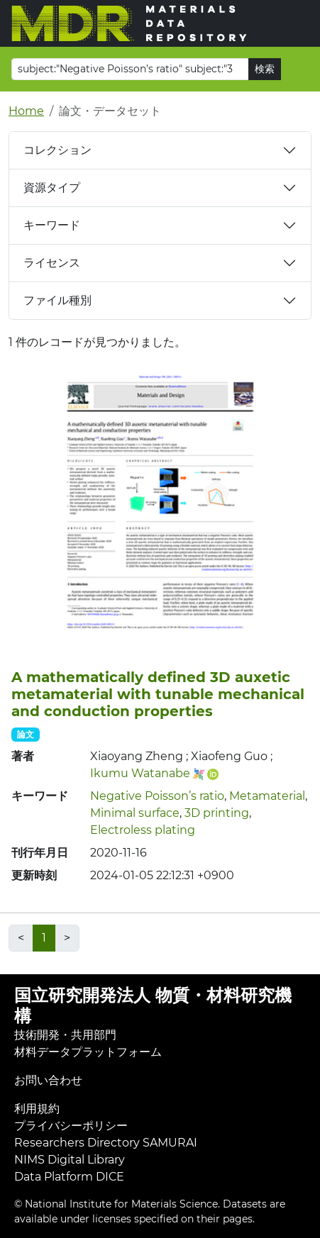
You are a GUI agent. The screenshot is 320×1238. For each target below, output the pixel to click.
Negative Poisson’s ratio (157, 796)
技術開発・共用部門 (65, 1035)
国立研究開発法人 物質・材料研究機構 (153, 1005)
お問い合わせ (48, 1080)
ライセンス (51, 262)
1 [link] (44, 937)
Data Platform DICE (69, 1176)
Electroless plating (142, 830)
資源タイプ (51, 187)
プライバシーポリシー (71, 1125)
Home (26, 111)
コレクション (57, 150)
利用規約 (37, 1108)
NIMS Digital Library (69, 1159)
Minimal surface (135, 813)
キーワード (51, 225)
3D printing (216, 813)
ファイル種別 (57, 300)
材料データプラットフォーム (88, 1052)
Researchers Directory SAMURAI (105, 1142)
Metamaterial (267, 796)
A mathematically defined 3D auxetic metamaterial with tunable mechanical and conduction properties (157, 694)
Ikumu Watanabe (140, 773)
